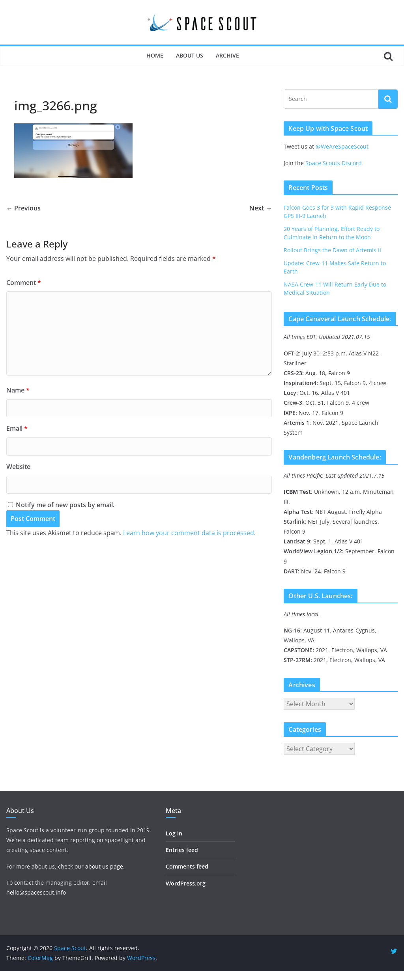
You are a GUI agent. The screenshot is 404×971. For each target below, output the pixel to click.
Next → (260, 208)
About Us (189, 55)
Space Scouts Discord (333, 163)
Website (18, 466)
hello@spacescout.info (36, 892)
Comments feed (187, 866)
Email (17, 428)
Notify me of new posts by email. (65, 504)
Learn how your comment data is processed (188, 532)
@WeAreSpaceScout (342, 146)
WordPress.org (186, 883)
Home (154, 55)
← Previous (23, 208)
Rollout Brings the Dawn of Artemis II (332, 250)
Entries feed (182, 850)
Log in (174, 833)
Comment (23, 282)
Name (18, 390)
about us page (104, 866)
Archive (227, 55)
